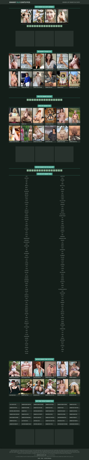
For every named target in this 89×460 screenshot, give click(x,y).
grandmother (62, 238)
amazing (27, 178)
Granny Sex (24, 411)
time (27, 330)
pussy (26, 304)
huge (26, 255)
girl (62, 234)
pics (62, 296)
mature (26, 272)
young (26, 353)
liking (26, 264)
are (26, 182)
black (26, 189)
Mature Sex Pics (49, 414)
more (62, 278)
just (26, 259)
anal (62, 178)
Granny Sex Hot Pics (50, 420)
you (62, 351)
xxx (62, 347)
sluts (62, 319)
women (26, 347)
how (62, 253)
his (26, 249)
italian (62, 257)
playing (26, 300)
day (26, 208)
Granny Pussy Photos (14, 414)
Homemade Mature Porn (75, 424)
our (62, 291)
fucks (62, 229)
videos (62, 338)
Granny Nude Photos (26, 404)
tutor (26, 334)
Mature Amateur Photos (39, 411)
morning (26, 280)
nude (62, 285)
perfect (26, 295)
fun (26, 231)
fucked (62, 227)
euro (26, 214)
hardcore (26, 246)
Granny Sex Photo (74, 420)
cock (26, 200)
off (26, 287)
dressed (26, 212)
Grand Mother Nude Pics (27, 417)
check (62, 197)
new (62, 283)
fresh (26, 225)
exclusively (62, 214)
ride (62, 310)
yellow (26, 351)
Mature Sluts (37, 420)
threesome (62, 328)
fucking (26, 229)
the (26, 328)
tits (62, 330)
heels (62, 246)
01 (27, 26)
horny (26, 251)
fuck (26, 227)
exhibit (26, 215)
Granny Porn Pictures (38, 404)
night (26, 285)
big (62, 187)
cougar (26, 202)
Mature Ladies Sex (38, 424)
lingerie (62, 264)
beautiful (62, 185)
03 (32, 26)
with (26, 345)
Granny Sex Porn (25, 407)
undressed (26, 336)
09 (46, 26)
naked (62, 280)
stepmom (62, 325)
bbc (26, 183)
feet (62, 219)
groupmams (26, 242)
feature (26, 219)
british (26, 195)
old (62, 287)
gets (26, 232)
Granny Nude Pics (73, 414)
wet (26, 342)
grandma (62, 236)
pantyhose (62, 293)
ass (62, 182)
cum (27, 206)
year (27, 349)
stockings (26, 327)
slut (26, 319)
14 (58, 26)
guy (62, 242)
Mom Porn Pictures (14, 417)
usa (62, 336)
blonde (62, 189)
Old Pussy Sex (25, 420)
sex (26, 315)
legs (62, 263)
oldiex (26, 291)
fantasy (26, 217)
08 (44, 26)
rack (26, 306)
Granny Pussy (61, 407)
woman (62, 345)
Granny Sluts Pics (50, 404)
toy (62, 332)
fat (62, 217)
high (62, 247)
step (26, 325)
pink (27, 298)
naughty (62, 281)
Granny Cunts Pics (19, 2)
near (26, 283)
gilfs (26, 234)
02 (30, 26)
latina (26, 263)
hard (62, 244)
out (26, 293)
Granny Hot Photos (50, 417)
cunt (62, 206)
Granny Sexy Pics (13, 407)
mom (62, 276)
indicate (26, 257)
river (26, 312)
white (62, 342)
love (26, 268)
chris (62, 199)
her (26, 247)
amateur (62, 176)
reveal (26, 310)
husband (62, 255)
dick (62, 208)
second (26, 313)
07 (42, 26)
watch (26, 340)
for (26, 223)
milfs (62, 274)
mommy (26, 278)
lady (26, 261)
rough (62, 312)
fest (27, 221)
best (26, 187)
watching (62, 340)
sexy (62, 315)
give (26, 236)
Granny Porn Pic (73, 417)
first (62, 221)
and (26, 180)
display (26, 210)
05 (37, 26)
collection (62, 200)
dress (62, 210)
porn (62, 300)
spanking (26, 323)
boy (62, 193)
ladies (62, 259)
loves (62, 268)
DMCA (42, 458)
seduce (62, 313)
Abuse (39, 458)
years (62, 349)
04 (34, 26)
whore (26, 344)
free (62, 223)
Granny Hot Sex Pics (74, 407)
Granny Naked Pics (50, 411)
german (62, 231)
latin (62, 261)
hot (62, 251)
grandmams (26, 238)
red (62, 308)
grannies (26, 240)
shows (62, 317)
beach (26, 185)
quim (62, 304)
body (62, 191)
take (62, 327)
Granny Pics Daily (61, 411)
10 (49, 26)
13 (56, 26)
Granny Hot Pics (49, 424)
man (62, 270)
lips (26, 266)
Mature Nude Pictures (62, 424)
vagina (26, 338)
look (62, 266)
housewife (26, 253)
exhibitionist (62, 215)
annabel (62, 180)
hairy (26, 244)
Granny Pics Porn (61, 414)
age (26, 176)
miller (26, 276)
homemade (62, 249)
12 (54, 26)
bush (62, 195)
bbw (62, 183)
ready (26, 308)
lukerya (26, 270)
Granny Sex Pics (49, 407)
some (62, 321)
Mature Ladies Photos (14, 411)
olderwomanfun (62, 289)
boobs (26, 193)
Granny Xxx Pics (73, 404)
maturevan (62, 272)
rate (62, 306)
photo (62, 295)
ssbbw (62, 323)
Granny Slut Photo (38, 414)
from (62, 225)
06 (39, 26)
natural (27, 281)
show (26, 317)
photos (26, 296)
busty (26, 197)
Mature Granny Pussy (26, 424)
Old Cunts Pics (13, 404)
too (27, 332)
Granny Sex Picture (38, 407)
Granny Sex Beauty (14, 424)
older (26, 289)
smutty (26, 321)
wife (62, 344)
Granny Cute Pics (73, 411)
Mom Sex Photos (37, 417)
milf (27, 274)
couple (62, 202)
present (62, 302)
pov (26, 302)
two (62, 334)
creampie (62, 204)
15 (61, 26)
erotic (62, 212)
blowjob (26, 191)
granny (62, 240)
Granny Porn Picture (62, 404)
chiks (26, 199)
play (62, 298)
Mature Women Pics (62, 417)
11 (51, 26)
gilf (62, 232)
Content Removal (47, 458)
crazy (26, 204)
